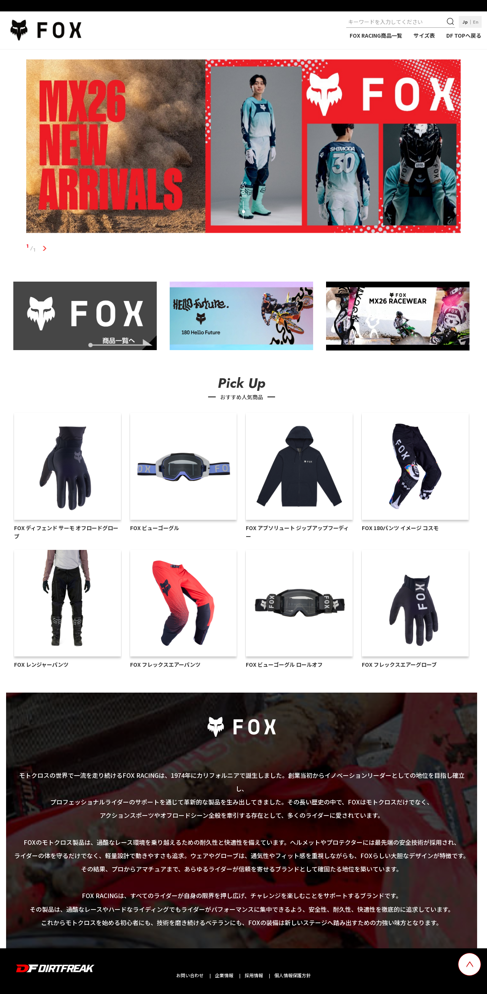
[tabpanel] (243, 147)
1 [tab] (44, 248)
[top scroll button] (469, 964)
